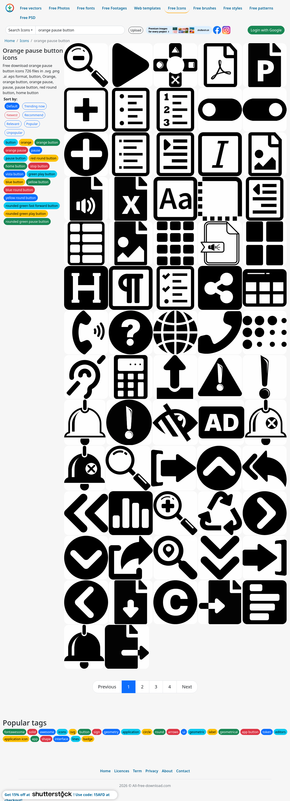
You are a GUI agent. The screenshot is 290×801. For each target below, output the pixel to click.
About (167, 770)
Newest (12, 115)
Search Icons (19, 30)
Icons (24, 40)
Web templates (147, 8)
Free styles (232, 8)
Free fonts (86, 8)
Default (12, 106)
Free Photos (59, 8)
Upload (135, 30)
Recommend (33, 115)
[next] (187, 686)
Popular (32, 124)
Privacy (151, 770)
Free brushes (204, 8)
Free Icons (177, 8)
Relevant (13, 124)
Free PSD (27, 17)
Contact (183, 770)
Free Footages (114, 8)
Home (10, 40)
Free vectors (30, 8)
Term (137, 770)
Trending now (34, 106)
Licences (121, 770)
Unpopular (14, 132)
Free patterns (261, 8)
